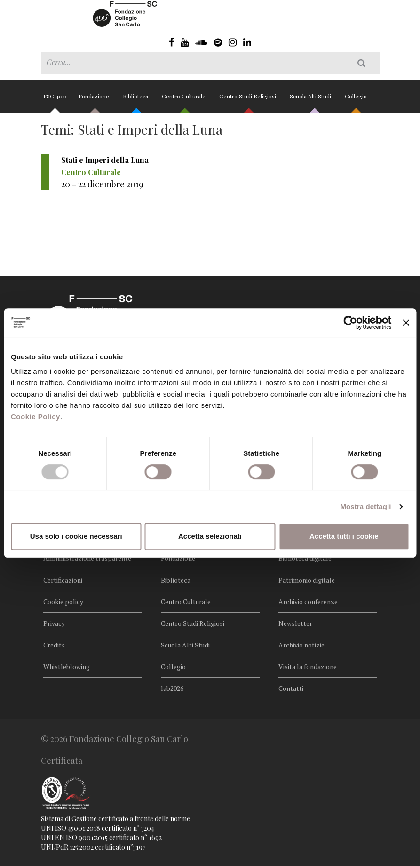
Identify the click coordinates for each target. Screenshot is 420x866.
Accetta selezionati (210, 536)
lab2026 (172, 688)
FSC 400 (54, 100)
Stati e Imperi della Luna (105, 160)
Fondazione (95, 100)
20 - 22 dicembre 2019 (102, 184)
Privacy (54, 623)
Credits (54, 644)
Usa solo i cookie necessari (76, 536)
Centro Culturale (184, 100)
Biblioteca (136, 100)
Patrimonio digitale (306, 579)
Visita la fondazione (307, 666)
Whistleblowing (66, 666)
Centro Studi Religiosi (248, 100)
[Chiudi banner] (406, 322)
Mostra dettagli (365, 506)
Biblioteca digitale (305, 558)
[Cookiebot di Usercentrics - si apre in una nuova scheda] (350, 323)
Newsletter (295, 623)
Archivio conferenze (308, 601)
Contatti (290, 688)
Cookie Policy (35, 417)
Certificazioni (62, 579)
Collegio (356, 100)
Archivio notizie (301, 644)
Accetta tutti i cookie (344, 536)
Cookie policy (63, 601)
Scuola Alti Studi (311, 100)
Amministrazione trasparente (87, 558)
